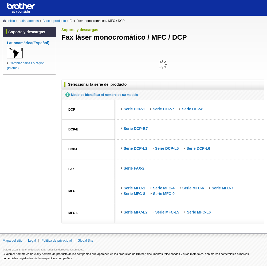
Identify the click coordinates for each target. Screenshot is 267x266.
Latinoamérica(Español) (28, 43)
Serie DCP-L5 (167, 148)
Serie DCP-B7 (136, 128)
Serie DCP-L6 (198, 148)
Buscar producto (54, 21)
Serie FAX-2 (134, 168)
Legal (32, 240)
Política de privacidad (56, 240)
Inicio (11, 21)
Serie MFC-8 (134, 194)
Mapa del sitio (12, 240)
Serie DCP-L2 (135, 148)
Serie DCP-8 (192, 109)
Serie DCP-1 (134, 109)
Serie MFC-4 (164, 188)
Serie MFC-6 (193, 188)
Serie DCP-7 (163, 109)
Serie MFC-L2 (135, 212)
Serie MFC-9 (164, 194)
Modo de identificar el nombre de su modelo (104, 95)
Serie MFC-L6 (199, 212)
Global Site (85, 240)
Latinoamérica (29, 21)
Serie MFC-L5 (167, 212)
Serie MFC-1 (134, 188)
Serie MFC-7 (222, 188)
